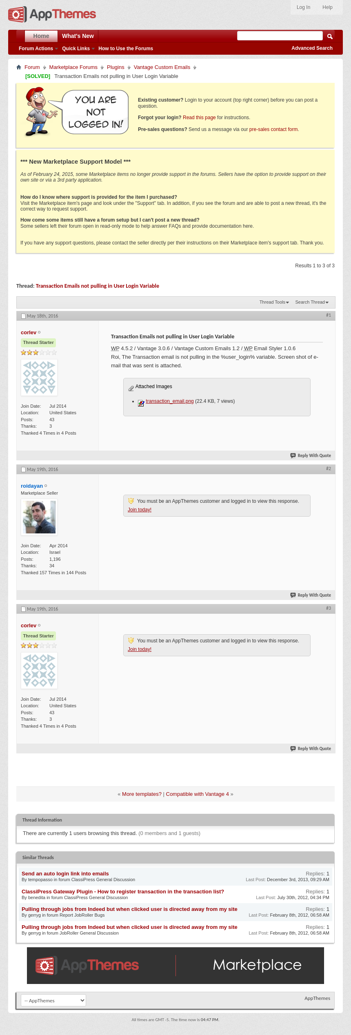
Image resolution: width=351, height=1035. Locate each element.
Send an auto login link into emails (65, 874)
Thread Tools (272, 302)
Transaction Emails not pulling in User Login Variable (97, 285)
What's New (78, 36)
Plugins (115, 67)
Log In (303, 7)
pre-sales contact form (273, 129)
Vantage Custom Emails (162, 67)
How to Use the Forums (125, 48)
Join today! (139, 510)
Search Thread (310, 302)
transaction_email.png (169, 401)
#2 (328, 468)
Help (327, 7)
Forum (32, 67)
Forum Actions (36, 48)
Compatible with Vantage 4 (197, 794)
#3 (328, 608)
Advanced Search (312, 48)
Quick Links (76, 48)
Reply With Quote (311, 455)
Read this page (199, 117)
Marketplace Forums (73, 67)
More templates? (142, 794)
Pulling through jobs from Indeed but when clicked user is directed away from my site (130, 909)
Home (41, 36)
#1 (328, 315)
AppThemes (317, 998)
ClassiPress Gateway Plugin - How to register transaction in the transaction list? (123, 891)
